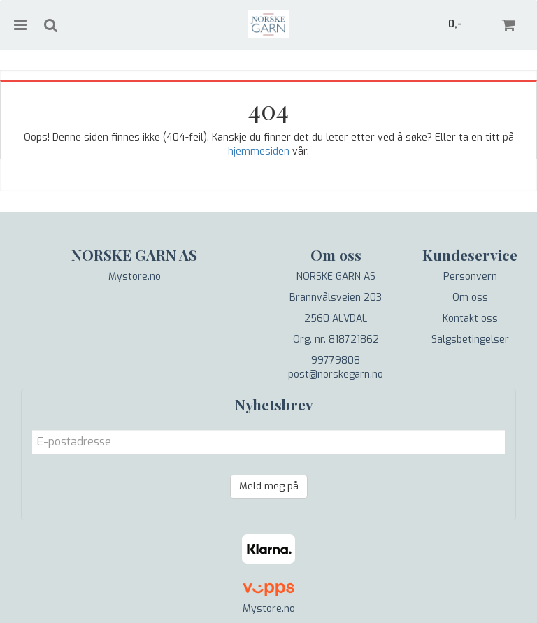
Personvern (470, 276)
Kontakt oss (470, 318)
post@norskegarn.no (335, 374)
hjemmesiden (258, 151)
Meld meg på (269, 486)
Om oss (470, 297)
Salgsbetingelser (470, 339)
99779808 (335, 360)
